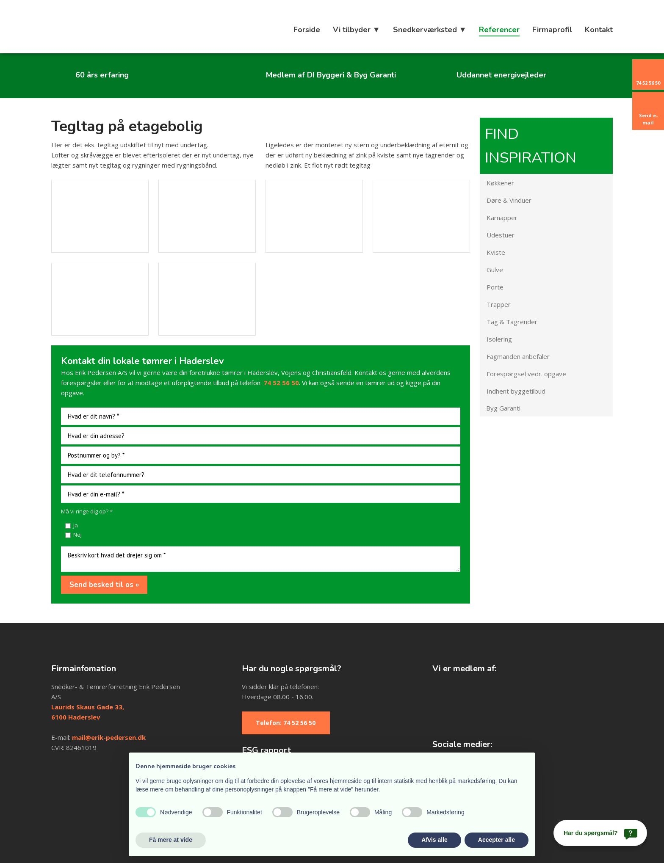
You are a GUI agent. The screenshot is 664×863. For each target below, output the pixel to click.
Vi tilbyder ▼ (356, 30)
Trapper (499, 304)
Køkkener (500, 183)
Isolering (499, 339)
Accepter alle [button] (496, 839)
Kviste (496, 252)
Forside (306, 30)
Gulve (495, 269)
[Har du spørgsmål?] (600, 833)
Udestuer (501, 235)
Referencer (499, 30)
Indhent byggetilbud (516, 391)
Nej (77, 534)
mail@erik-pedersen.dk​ (109, 737)
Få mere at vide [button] (170, 839)
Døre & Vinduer (509, 200)
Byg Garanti (503, 408)
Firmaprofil (552, 30)
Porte (495, 287)
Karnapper (502, 217)
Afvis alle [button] (434, 839)
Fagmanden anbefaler (518, 356)
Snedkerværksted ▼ (430, 30)
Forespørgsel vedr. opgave (526, 373)
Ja (75, 525)
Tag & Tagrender (512, 321)
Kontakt (599, 30)
